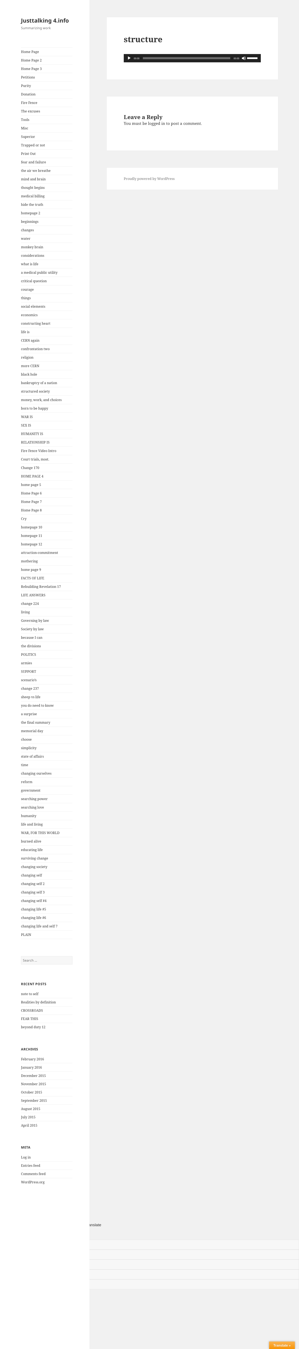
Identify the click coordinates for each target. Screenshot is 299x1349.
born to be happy (34, 408)
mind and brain (33, 179)
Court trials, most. (35, 459)
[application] (192, 58)
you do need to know (37, 705)
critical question (34, 281)
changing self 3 (33, 892)
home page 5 (31, 484)
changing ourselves (36, 773)
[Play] (129, 58)
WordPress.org (33, 1182)
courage (27, 289)
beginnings (29, 221)
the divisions (31, 646)
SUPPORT (28, 671)
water (26, 238)
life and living (32, 824)
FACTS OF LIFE (32, 578)
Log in (26, 1157)
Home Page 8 (31, 510)
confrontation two (35, 349)
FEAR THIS (29, 1018)
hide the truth (32, 204)
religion (27, 357)
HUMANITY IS (32, 434)
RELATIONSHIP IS (35, 442)
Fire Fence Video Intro (38, 450)
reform (26, 782)
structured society (35, 391)
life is (25, 332)
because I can (31, 637)
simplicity (29, 748)
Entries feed (30, 1165)
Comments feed (33, 1174)
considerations (32, 255)
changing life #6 (33, 917)
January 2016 (31, 1067)
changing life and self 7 (39, 926)
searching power (34, 799)
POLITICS (28, 654)
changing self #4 (34, 900)
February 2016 (32, 1059)
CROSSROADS (32, 1010)
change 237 (30, 688)
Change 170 (30, 467)
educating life (32, 849)
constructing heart (35, 323)
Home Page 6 (31, 493)
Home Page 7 (31, 501)
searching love (32, 807)
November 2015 (33, 1084)
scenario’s (29, 680)
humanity (28, 816)
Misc (24, 128)
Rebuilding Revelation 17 (41, 586)
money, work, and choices (41, 400)
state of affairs (32, 756)
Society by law (32, 629)
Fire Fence (29, 102)
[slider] (186, 58)
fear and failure (33, 162)
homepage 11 (31, 535)
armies (26, 663)
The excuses (30, 111)
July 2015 (28, 1117)
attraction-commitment (39, 552)
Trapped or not (33, 145)
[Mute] (244, 58)
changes (27, 230)
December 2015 (33, 1075)
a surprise (29, 714)
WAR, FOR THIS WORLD (40, 833)
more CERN (30, 366)
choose (26, 739)
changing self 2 (33, 883)
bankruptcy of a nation (39, 383)
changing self (31, 875)
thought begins (33, 187)
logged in (156, 123)
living (25, 612)
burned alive (31, 841)
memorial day (32, 731)
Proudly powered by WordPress (149, 178)
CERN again (30, 340)
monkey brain (32, 247)
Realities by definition (38, 1002)
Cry (24, 518)
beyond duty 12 (33, 1027)
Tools (25, 119)
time (24, 765)
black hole (29, 374)
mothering (29, 561)
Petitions (28, 77)
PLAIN (26, 934)
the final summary (35, 722)
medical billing (33, 196)
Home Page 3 (31, 68)
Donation (28, 94)
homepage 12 (31, 544)
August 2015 (30, 1109)
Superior (28, 136)
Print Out (28, 153)
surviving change (34, 858)
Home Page (30, 51)
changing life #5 (33, 909)
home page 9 (31, 569)
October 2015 (31, 1092)
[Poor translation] (26, 1234)
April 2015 (29, 1125)
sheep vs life (30, 697)
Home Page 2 (31, 60)
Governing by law (35, 620)
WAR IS (27, 417)
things (26, 298)
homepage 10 (31, 527)
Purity (26, 85)
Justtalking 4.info (45, 20)
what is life (29, 264)
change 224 (30, 603)
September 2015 (34, 1100)
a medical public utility (39, 272)
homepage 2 (30, 213)
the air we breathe (36, 170)
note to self (29, 994)
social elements (33, 306)
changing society (34, 866)
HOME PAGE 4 (32, 476)
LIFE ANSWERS (33, 595)
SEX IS (26, 425)
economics (29, 315)
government (30, 790)
